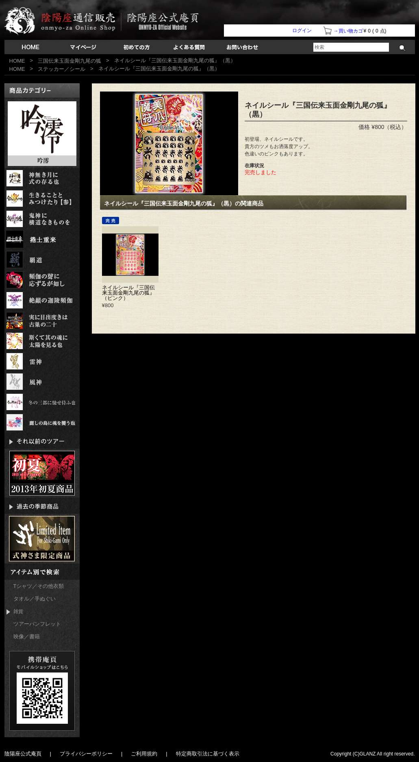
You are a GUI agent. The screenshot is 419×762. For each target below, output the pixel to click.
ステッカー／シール (61, 69)
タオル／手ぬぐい (34, 599)
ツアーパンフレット (37, 624)
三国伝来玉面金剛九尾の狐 (69, 61)
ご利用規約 (144, 754)
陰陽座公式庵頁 (22, 754)
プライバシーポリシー (86, 754)
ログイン (302, 30)
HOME (17, 61)
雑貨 (15, 612)
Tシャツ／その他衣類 (38, 586)
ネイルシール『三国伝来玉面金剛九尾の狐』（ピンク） (128, 292)
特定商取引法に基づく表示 (207, 754)
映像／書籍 (26, 636)
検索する (403, 48)
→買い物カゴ (348, 31)
